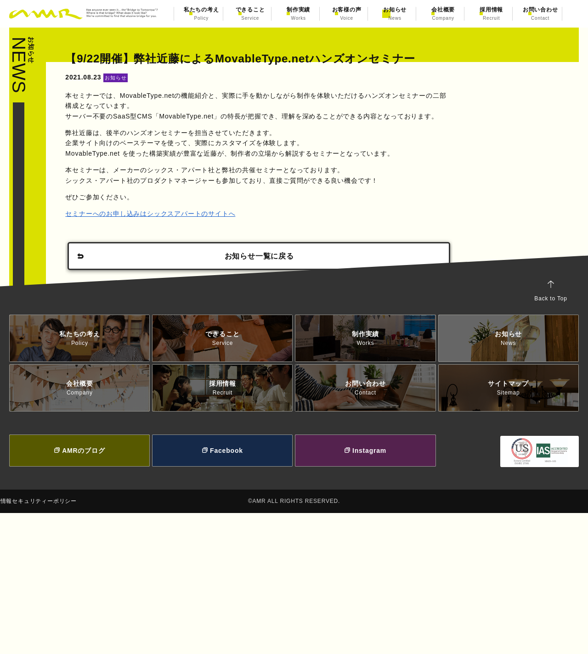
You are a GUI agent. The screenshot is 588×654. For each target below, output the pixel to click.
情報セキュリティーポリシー (56, 641)
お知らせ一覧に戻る (259, 299)
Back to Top (542, 432)
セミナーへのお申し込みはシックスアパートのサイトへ (159, 255)
